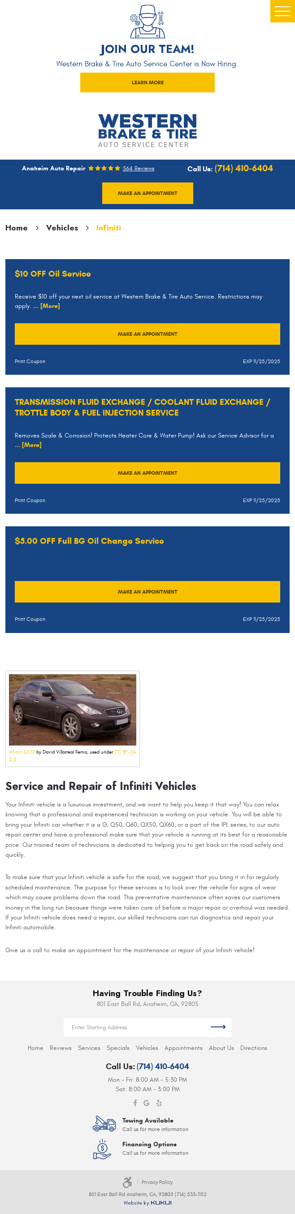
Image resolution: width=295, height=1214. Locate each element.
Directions (253, 1048)
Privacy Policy (157, 1182)
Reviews (61, 1048)
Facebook (135, 1103)
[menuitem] (35, 1048)
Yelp (159, 1103)
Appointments (184, 1048)
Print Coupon (30, 361)
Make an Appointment (148, 333)
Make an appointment (148, 193)
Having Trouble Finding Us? (147, 993)
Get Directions (218, 1027)
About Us (221, 1048)
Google (146, 1103)
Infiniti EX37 (22, 752)
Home (16, 227)
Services (89, 1048)
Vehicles (62, 227)
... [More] (45, 306)
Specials (118, 1048)
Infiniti (108, 227)
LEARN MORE (148, 82)
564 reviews (138, 169)
